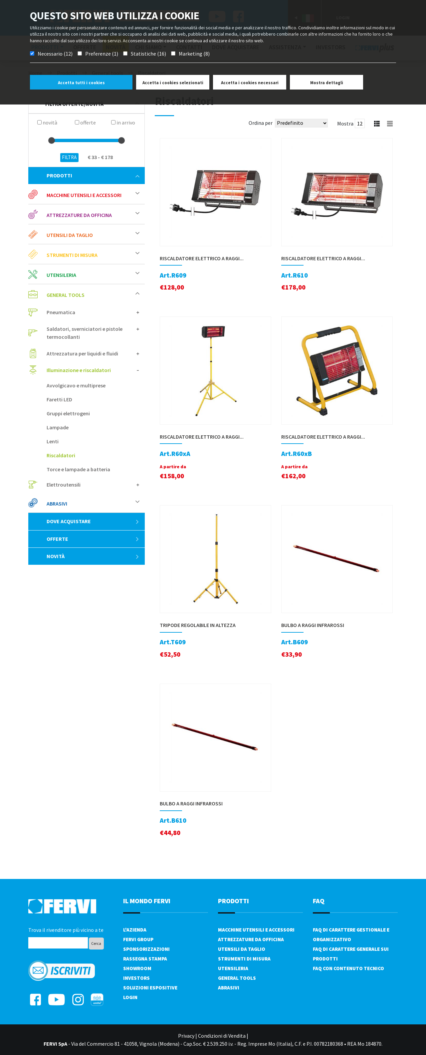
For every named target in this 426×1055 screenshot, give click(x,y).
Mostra (345, 123)
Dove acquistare (93, 521)
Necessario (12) (55, 53)
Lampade (58, 427)
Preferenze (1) (101, 53)
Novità (93, 556)
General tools (66, 295)
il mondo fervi (146, 901)
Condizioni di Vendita (222, 1035)
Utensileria (61, 275)
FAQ (318, 901)
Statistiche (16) (148, 53)
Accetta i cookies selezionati (172, 83)
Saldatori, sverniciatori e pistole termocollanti (84, 332)
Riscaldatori (61, 455)
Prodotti (93, 175)
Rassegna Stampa (145, 958)
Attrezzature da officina (79, 215)
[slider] (51, 140)
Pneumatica (61, 312)
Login (130, 997)
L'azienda (134, 930)
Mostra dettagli (326, 83)
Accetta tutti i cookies (81, 83)
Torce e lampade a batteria (78, 469)
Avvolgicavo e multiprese (76, 385)
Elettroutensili (64, 484)
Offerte (93, 538)
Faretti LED (59, 399)
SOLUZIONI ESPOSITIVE (150, 987)
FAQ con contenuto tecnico (348, 968)
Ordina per (261, 122)
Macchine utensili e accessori (84, 195)
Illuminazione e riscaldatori (79, 370)
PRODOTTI (233, 901)
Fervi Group (138, 939)
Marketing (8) (194, 53)
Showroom (137, 968)
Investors (136, 978)
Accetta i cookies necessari (250, 83)
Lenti (53, 441)
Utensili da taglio (70, 235)
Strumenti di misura (72, 255)
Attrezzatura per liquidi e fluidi (82, 353)
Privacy (186, 1035)
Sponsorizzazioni (146, 949)
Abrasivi (57, 503)
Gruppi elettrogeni (68, 413)
